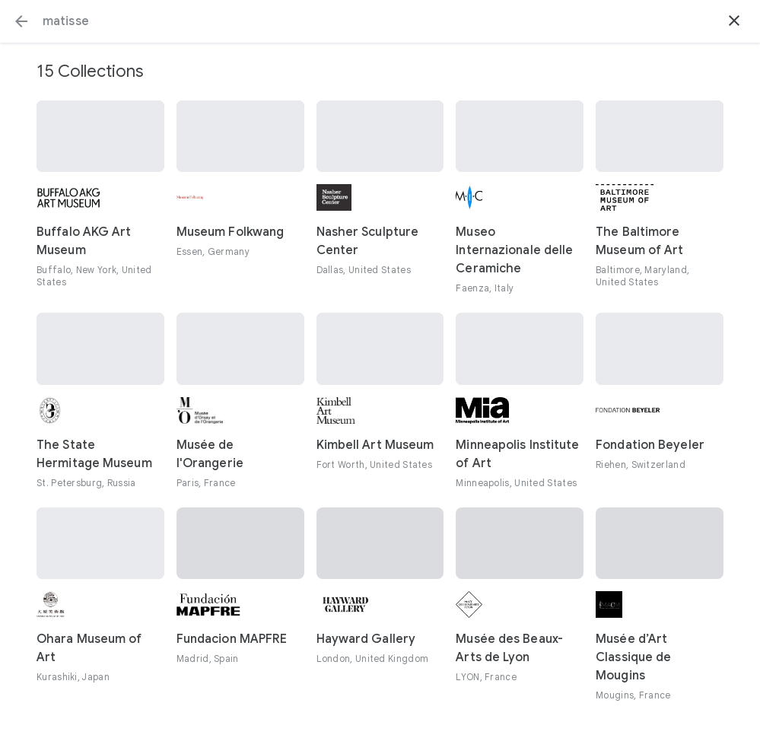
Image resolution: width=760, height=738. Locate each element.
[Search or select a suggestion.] (380, 21)
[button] (21, 21)
